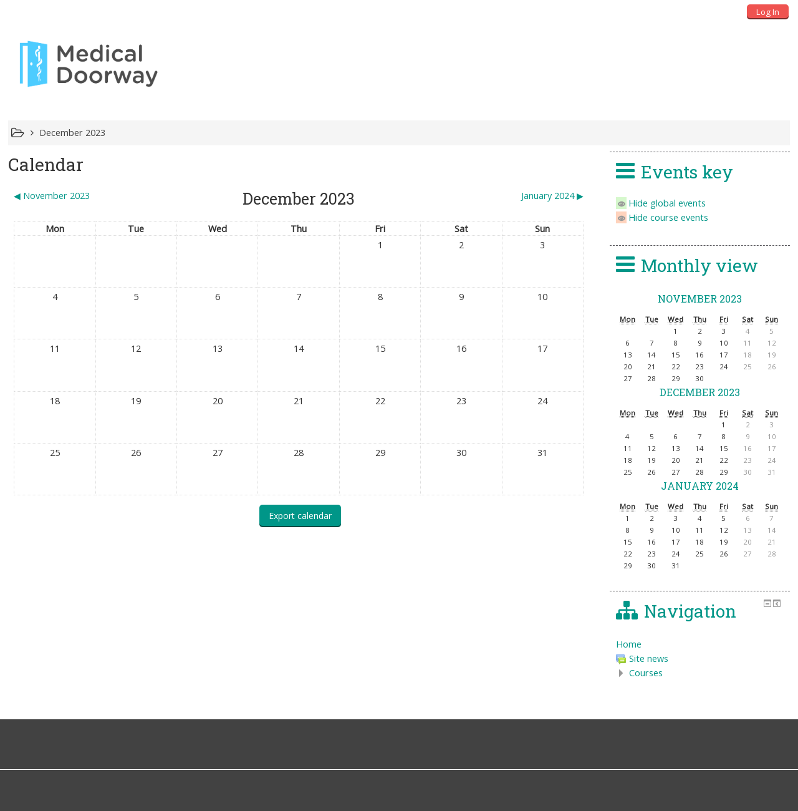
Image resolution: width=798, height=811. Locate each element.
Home (629, 644)
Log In (767, 11)
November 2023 (700, 298)
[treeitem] (700, 644)
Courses (646, 673)
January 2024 (700, 485)
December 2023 (72, 132)
